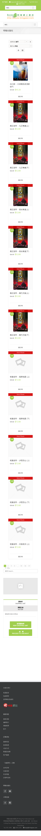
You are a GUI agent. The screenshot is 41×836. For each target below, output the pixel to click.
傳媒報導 (6, 726)
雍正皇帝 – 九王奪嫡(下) (19, 168)
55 (21, 566)
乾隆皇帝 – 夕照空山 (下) (20, 502)
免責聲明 (6, 696)
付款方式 (6, 748)
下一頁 (7, 568)
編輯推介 (6, 722)
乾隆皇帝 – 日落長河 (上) (20, 544)
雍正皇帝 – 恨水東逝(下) (19, 251)
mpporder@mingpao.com (18, 2)
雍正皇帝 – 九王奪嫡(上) (19, 126)
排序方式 (14, 42)
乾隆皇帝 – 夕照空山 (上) (20, 460)
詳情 (21, 96)
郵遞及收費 (6, 752)
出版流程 (6, 771)
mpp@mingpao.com (31, 827)
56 (25, 566)
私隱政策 (6, 693)
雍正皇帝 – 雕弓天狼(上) (19, 293)
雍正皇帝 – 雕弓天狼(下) (19, 335)
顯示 (14, 46)
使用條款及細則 (8, 699)
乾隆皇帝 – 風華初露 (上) (20, 377)
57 (29, 566)
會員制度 (6, 745)
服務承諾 (6, 742)
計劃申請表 (6, 778)
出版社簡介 (6, 688)
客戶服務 (6, 755)
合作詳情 (6, 768)
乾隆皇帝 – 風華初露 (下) (20, 419)
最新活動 (6, 719)
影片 (4, 729)
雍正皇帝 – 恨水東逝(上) (19, 209)
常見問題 (6, 774)
